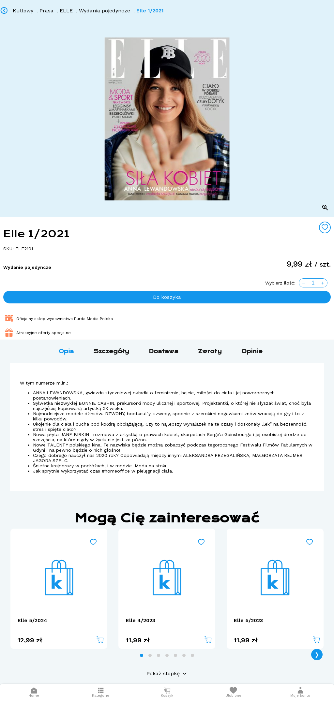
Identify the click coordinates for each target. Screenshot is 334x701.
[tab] (141, 655)
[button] (300, 692)
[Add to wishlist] (325, 227)
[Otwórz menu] (101, 692)
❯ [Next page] (317, 654)
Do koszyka (167, 297)
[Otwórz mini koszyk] (167, 692)
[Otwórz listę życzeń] (233, 692)
